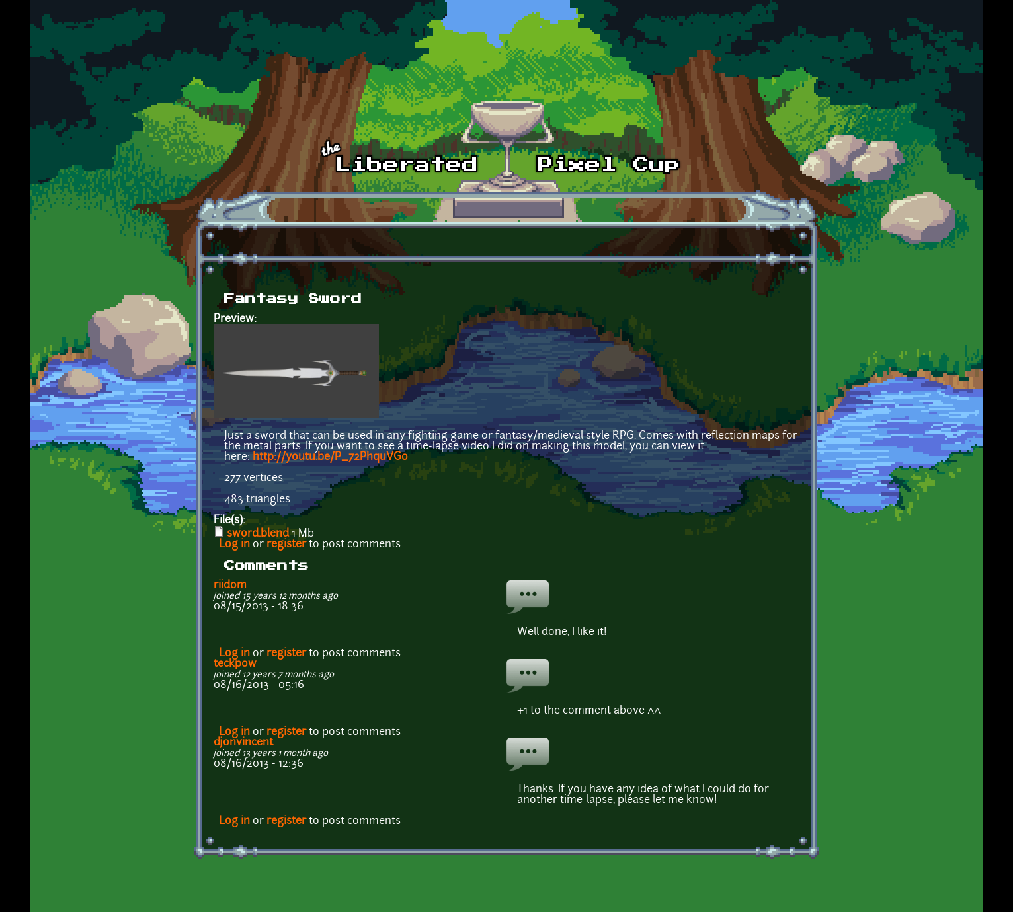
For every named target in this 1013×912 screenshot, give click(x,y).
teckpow (235, 664)
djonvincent (243, 743)
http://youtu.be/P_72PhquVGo (330, 457)
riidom (230, 585)
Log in (234, 544)
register (286, 544)
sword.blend (258, 534)
